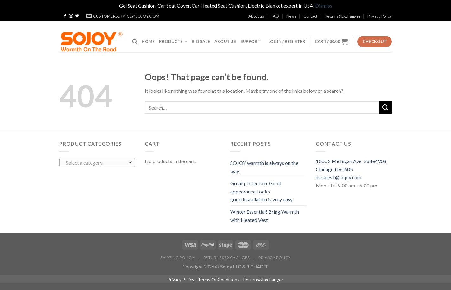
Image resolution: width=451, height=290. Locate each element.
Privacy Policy (379, 16)
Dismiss (323, 6)
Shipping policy (177, 257)
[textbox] (95, 162)
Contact (310, 16)
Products (173, 42)
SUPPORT (250, 41)
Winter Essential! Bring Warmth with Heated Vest (264, 216)
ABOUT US (225, 41)
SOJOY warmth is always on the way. (264, 167)
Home (148, 41)
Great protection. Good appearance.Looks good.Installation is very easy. (261, 191)
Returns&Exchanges (342, 16)
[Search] (134, 41)
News (291, 16)
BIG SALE (201, 41)
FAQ (275, 16)
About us (256, 16)
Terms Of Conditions (218, 279)
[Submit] (385, 107)
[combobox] (97, 162)
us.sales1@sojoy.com (338, 177)
